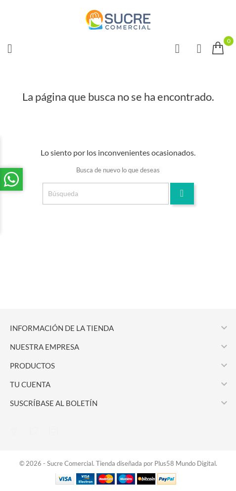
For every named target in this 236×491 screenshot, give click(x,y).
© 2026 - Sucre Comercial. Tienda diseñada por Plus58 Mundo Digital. (118, 463)
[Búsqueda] (106, 194)
